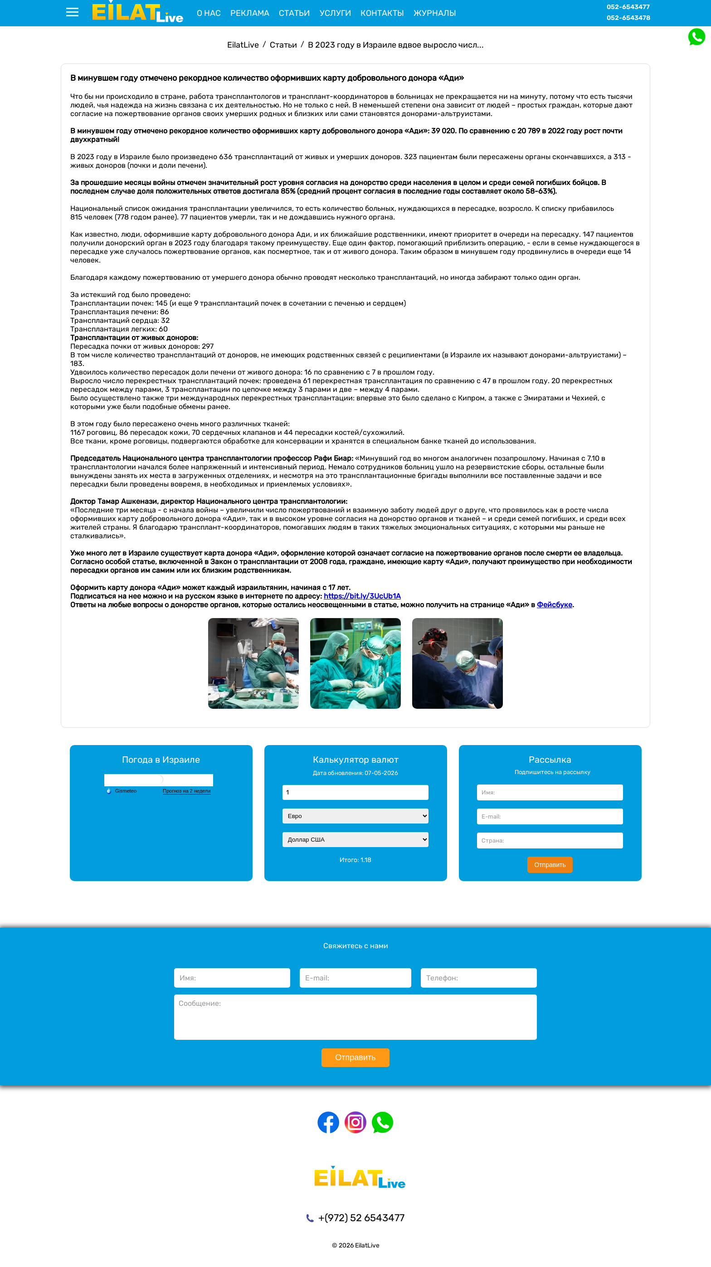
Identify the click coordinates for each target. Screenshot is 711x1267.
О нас (209, 13)
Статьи (294, 13)
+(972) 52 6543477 (361, 1218)
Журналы (435, 13)
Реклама (249, 13)
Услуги (335, 13)
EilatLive (243, 45)
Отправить (549, 864)
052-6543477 (628, 7)
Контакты (382, 13)
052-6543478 (628, 18)
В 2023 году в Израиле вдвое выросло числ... (396, 45)
